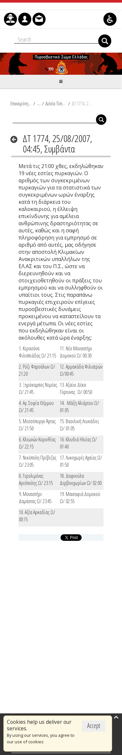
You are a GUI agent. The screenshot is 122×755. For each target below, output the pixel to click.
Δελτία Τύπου (55, 103)
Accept (93, 725)
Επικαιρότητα (21, 103)
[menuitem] (10, 19)
